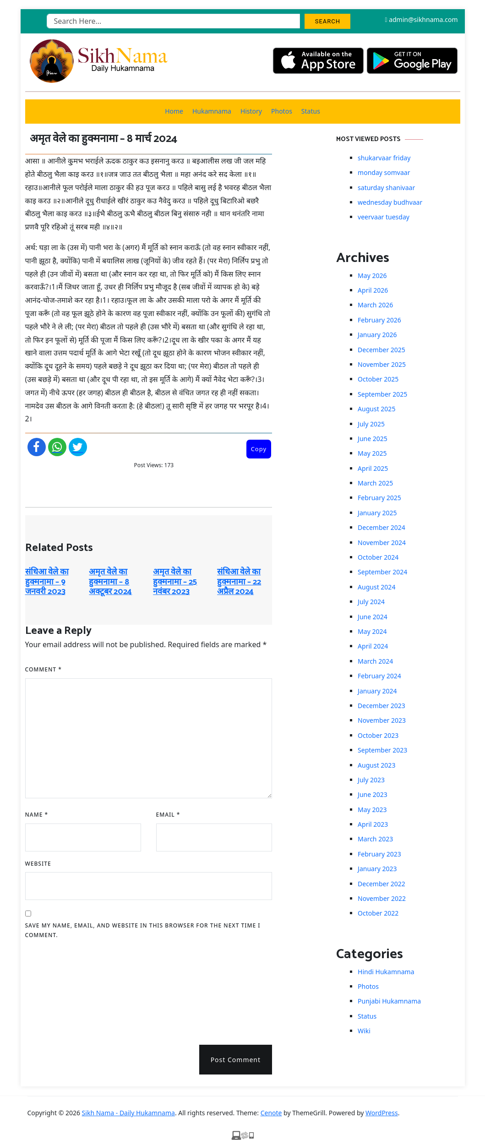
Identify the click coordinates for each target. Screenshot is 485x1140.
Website (38, 863)
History (251, 111)
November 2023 (382, 720)
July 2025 (371, 424)
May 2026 (372, 275)
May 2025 (372, 453)
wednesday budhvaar (390, 202)
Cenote (271, 1112)
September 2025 (382, 394)
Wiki (364, 1030)
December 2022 (381, 883)
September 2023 (382, 750)
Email (168, 814)
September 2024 (382, 571)
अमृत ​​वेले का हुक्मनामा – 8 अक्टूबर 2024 (110, 582)
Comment (43, 669)
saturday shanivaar (386, 187)
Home (174, 111)
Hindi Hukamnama (386, 971)
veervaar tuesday (383, 217)
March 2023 (375, 839)
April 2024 (373, 646)
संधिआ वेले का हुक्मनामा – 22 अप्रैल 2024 (239, 582)
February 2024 (379, 675)
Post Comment (236, 1059)
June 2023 (372, 794)
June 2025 (372, 438)
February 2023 (379, 854)
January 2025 (377, 512)
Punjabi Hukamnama (389, 1001)
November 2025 (382, 364)
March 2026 (375, 304)
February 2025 (379, 497)
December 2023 (381, 705)
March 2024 (375, 661)
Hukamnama (211, 111)
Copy (259, 449)
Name (37, 814)
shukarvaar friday (384, 157)
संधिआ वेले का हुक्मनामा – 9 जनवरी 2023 (47, 582)
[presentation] (62, 989)
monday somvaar (384, 172)
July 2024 (371, 601)
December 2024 (381, 527)
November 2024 (382, 542)
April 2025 (373, 468)
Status (310, 111)
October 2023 (378, 735)
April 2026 (373, 290)
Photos (281, 111)
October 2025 (378, 379)
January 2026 (377, 334)
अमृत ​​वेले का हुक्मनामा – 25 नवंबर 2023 (175, 582)
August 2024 (376, 587)
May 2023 (372, 809)
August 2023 (376, 765)
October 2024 (378, 557)
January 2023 (377, 868)
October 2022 (378, 913)
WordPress (381, 1112)
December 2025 (381, 349)
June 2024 (372, 616)
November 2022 (382, 898)
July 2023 (371, 779)
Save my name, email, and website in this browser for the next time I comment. (143, 930)
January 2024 (377, 691)
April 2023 (373, 824)
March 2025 (375, 483)
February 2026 (379, 320)
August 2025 (376, 408)
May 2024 (372, 631)
